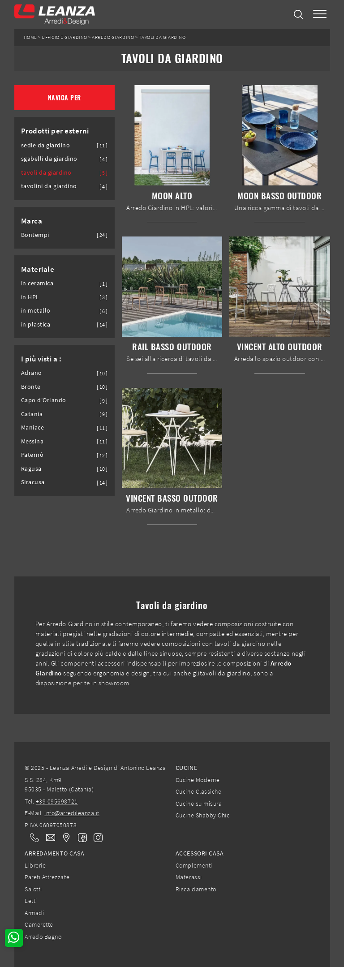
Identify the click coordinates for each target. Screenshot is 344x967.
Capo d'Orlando (43, 400)
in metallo (36, 310)
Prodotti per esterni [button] (55, 131)
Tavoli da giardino (162, 37)
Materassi (189, 877)
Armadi (34, 913)
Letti (31, 901)
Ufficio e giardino (64, 37)
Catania (32, 414)
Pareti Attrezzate (47, 877)
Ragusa (31, 469)
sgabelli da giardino (49, 159)
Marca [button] (32, 221)
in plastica (36, 324)
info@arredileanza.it (71, 813)
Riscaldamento (196, 889)
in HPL (30, 297)
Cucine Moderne (197, 780)
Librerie (35, 865)
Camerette (39, 924)
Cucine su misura (199, 803)
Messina (32, 441)
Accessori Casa (200, 853)
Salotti (33, 889)
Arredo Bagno (43, 937)
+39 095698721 (57, 801)
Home (30, 37)
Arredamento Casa (54, 853)
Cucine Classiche (198, 791)
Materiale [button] (38, 269)
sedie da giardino (45, 145)
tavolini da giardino (49, 186)
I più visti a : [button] (41, 359)
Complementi (194, 865)
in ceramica (37, 283)
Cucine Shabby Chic (202, 815)
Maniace (32, 427)
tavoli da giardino (46, 172)
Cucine (186, 768)
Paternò (32, 455)
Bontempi (35, 235)
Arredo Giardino (113, 37)
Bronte (31, 387)
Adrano (31, 373)
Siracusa (33, 482)
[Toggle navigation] (320, 14)
